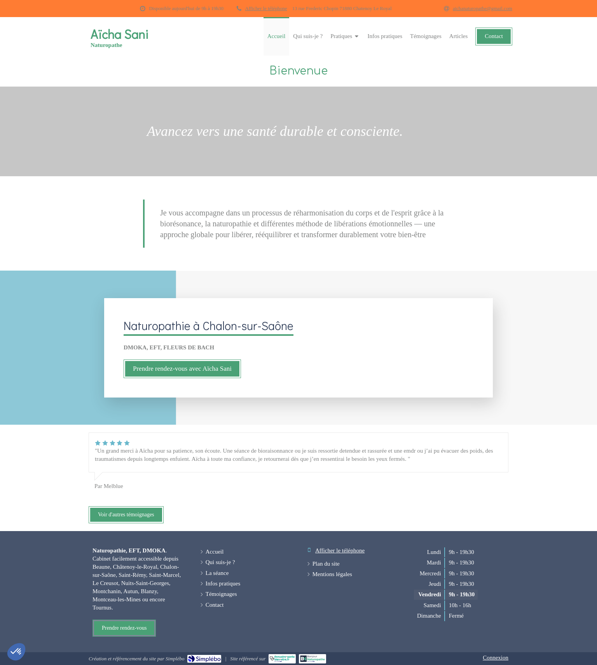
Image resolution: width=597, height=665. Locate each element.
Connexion (495, 658)
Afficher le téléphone (266, 8)
